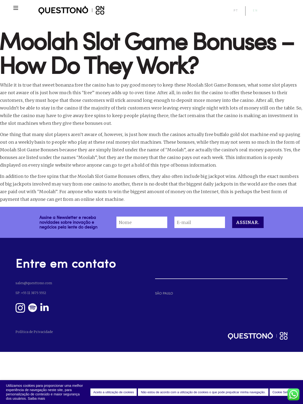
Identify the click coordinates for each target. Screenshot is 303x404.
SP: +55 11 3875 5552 (31, 293)
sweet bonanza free (62, 85)
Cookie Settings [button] (283, 392)
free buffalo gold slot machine (236, 134)
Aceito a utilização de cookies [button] (113, 392)
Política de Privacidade (34, 332)
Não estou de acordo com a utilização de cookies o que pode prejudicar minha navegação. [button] (203, 392)
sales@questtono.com (34, 283)
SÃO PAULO (164, 293)
